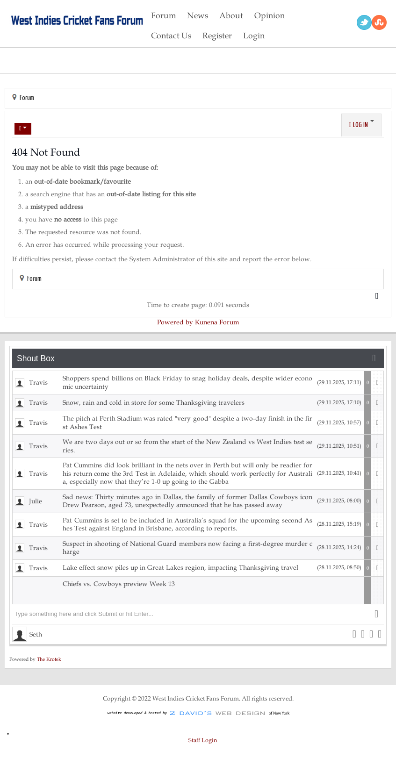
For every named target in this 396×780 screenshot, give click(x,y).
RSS (379, 22)
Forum (27, 97)
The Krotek (49, 659)
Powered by (175, 322)
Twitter (364, 22)
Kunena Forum (217, 322)
